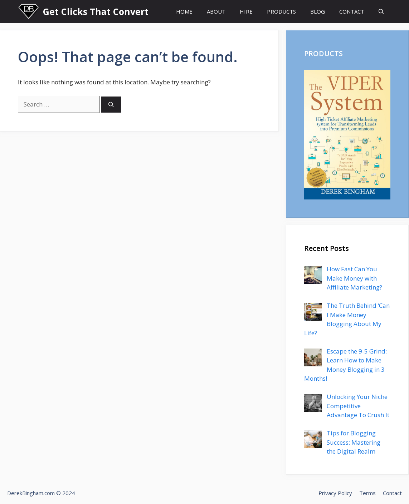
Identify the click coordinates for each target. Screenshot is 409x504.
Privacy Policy (335, 492)
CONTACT (351, 11)
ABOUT (216, 11)
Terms (367, 492)
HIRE (246, 11)
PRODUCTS (281, 11)
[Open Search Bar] (381, 11)
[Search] (111, 105)
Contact (392, 492)
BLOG (317, 11)
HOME (184, 11)
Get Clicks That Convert (95, 11)
